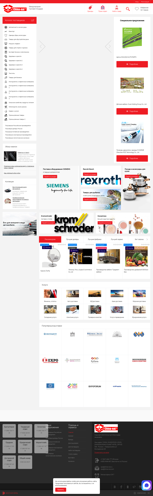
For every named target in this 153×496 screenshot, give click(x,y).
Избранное (144, 8)
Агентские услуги (72, 317)
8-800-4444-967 (106, 461)
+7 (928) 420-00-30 (25, 434)
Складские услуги (50, 317)
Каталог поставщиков (19, 20)
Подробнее (132, 64)
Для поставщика (73, 447)
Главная (70, 432)
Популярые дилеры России (13, 128)
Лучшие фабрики (94, 239)
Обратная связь (10, 493)
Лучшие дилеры (72, 239)
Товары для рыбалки (91, 193)
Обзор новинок (11, 147)
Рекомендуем (50, 239)
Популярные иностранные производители (18, 135)
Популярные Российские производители (18, 125)
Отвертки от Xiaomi (23, 152)
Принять (60, 490)
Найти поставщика (74, 450)
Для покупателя (73, 443)
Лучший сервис (117, 239)
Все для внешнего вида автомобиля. (19, 188)
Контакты (71, 461)
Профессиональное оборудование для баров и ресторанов (21, 199)
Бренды (90, 11)
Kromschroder (46, 216)
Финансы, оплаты (50, 301)
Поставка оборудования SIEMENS (56, 169)
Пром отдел (102, 11)
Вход (136, 2)
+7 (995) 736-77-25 (41, 432)
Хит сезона (139, 239)
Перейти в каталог (105, 223)
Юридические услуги (139, 317)
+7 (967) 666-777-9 (107, 459)
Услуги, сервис (73, 454)
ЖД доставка (94, 301)
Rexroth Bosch (88, 169)
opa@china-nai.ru (106, 467)
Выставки (71, 457)
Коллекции (9, 182)
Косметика (102, 216)
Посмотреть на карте (101, 452)
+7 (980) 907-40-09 (9, 465)
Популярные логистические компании (17, 138)
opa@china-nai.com (107, 469)
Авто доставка (72, 301)
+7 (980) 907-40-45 (25, 450)
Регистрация (145, 2)
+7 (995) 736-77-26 (9, 432)
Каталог (70, 436)
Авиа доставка (117, 301)
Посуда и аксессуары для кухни (135, 170)
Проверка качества (94, 317)
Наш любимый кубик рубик (12, 173)
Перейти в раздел (50, 177)
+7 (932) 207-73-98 (41, 447)
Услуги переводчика (117, 317)
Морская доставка (139, 301)
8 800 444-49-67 (25, 462)
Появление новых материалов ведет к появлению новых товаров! (19, 167)
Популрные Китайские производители (17, 132)
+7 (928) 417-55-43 (9, 447)
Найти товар (116, 11)
